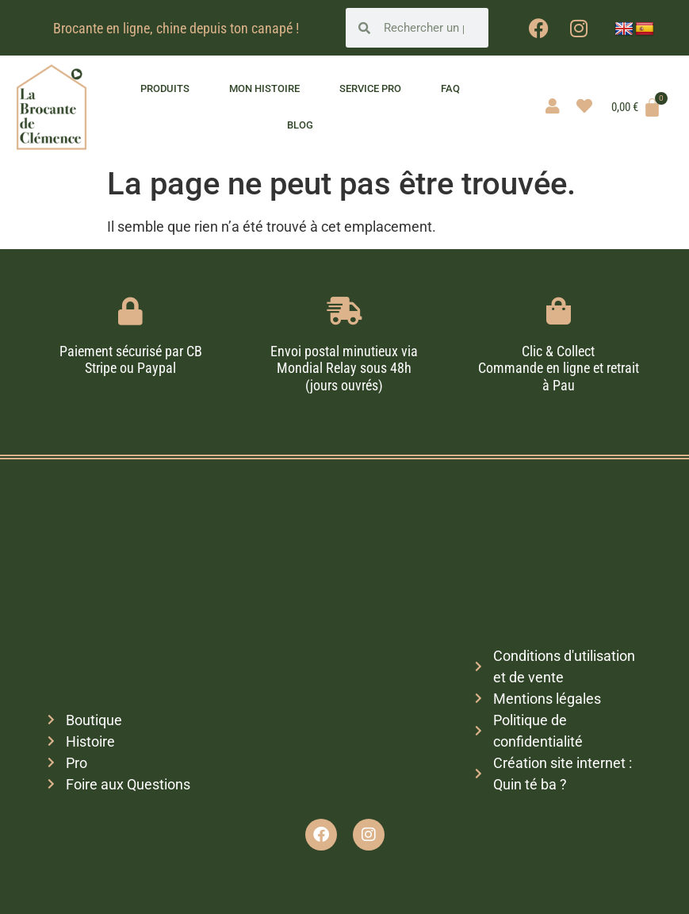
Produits (164, 88)
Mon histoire (264, 88)
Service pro (370, 88)
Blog (300, 125)
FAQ (450, 88)
